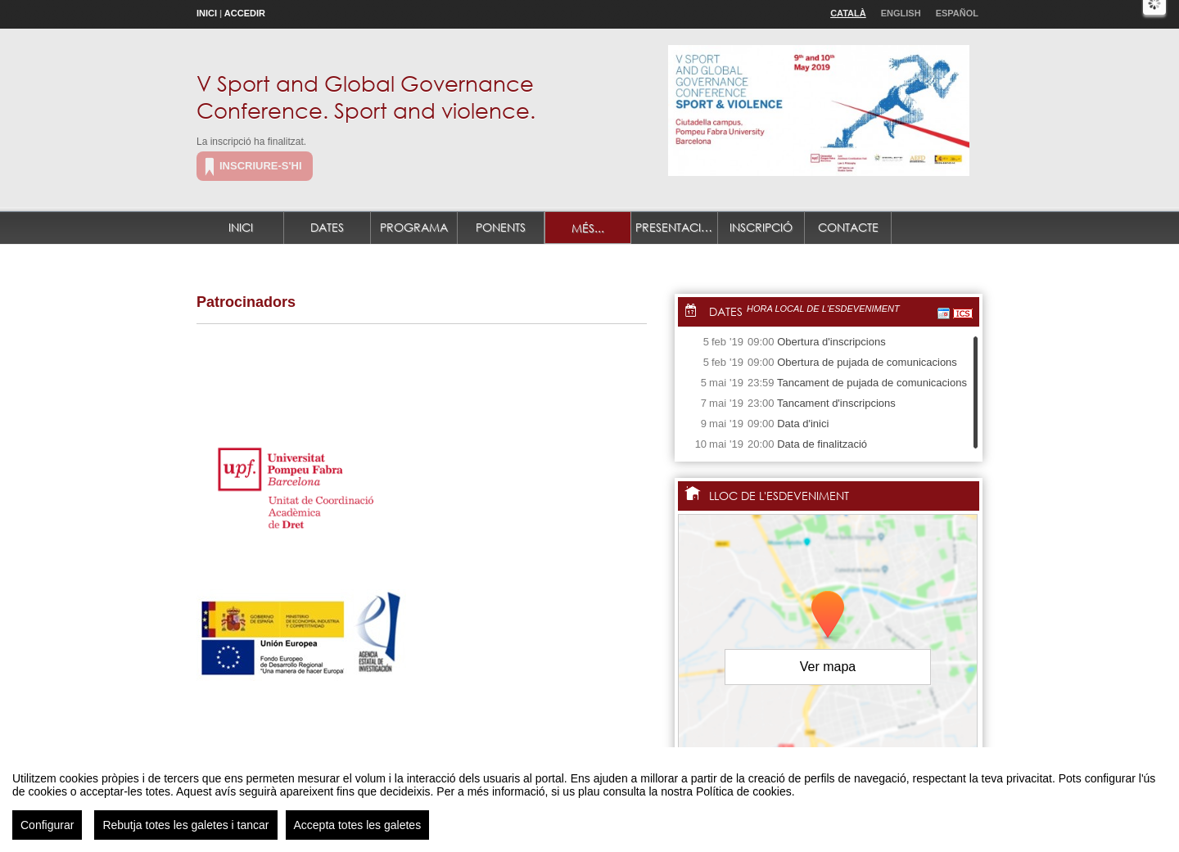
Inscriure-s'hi (260, 166)
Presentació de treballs (676, 227)
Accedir (244, 13)
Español (957, 13)
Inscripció (761, 227)
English (901, 13)
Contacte (848, 227)
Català (848, 13)
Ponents (501, 227)
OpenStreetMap (906, 753)
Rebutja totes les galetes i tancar (185, 833)
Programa (414, 227)
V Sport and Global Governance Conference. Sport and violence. (365, 96)
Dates (327, 227)
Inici (206, 13)
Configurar (47, 833)
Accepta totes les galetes (358, 833)
